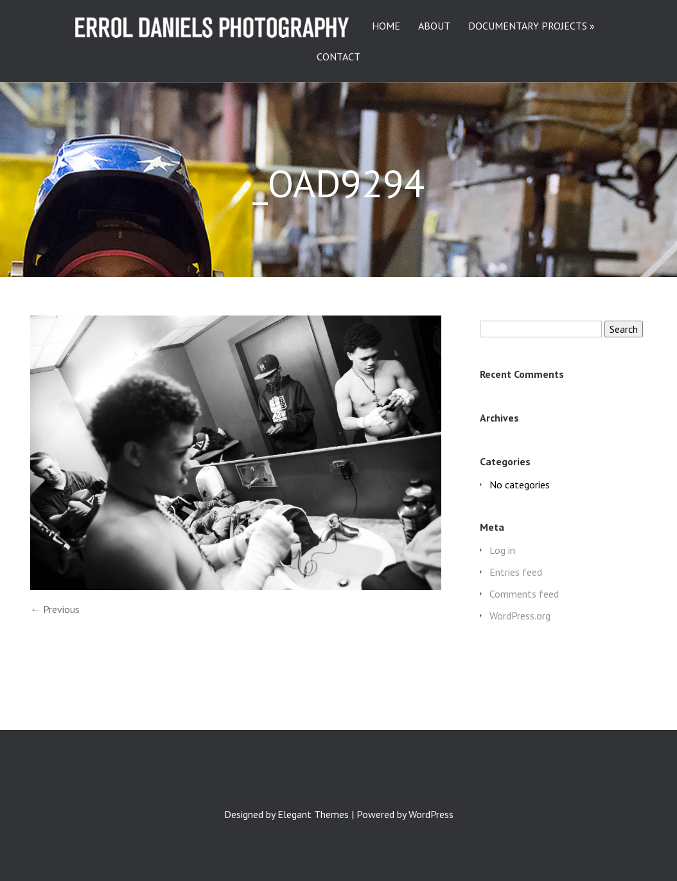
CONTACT (338, 57)
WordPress (431, 814)
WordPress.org (519, 615)
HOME (386, 26)
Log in (502, 550)
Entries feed (515, 571)
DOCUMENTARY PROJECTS (527, 26)
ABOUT (434, 26)
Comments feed (524, 593)
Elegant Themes (313, 814)
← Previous (55, 609)
